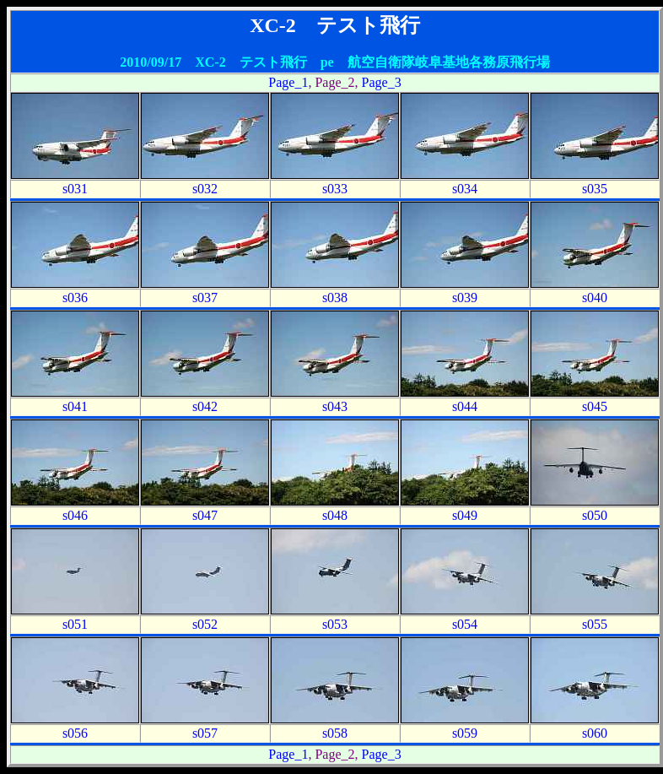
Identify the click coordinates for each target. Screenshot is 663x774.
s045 (594, 406)
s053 (335, 624)
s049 (464, 515)
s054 (464, 624)
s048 (335, 515)
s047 (205, 515)
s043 (335, 406)
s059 (464, 733)
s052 (205, 624)
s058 (335, 733)
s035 (594, 188)
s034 (464, 188)
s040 (594, 297)
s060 (594, 733)
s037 (205, 297)
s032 (205, 188)
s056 (75, 733)
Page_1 (288, 82)
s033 (335, 188)
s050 (594, 515)
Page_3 (382, 82)
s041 (75, 406)
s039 (464, 297)
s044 (464, 406)
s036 (75, 297)
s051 (75, 624)
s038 (335, 297)
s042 (205, 406)
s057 (205, 733)
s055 (594, 624)
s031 (75, 188)
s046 (75, 515)
